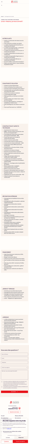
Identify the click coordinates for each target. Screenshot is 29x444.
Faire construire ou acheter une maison (13, 43)
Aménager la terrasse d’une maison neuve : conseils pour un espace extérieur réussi (14, 294)
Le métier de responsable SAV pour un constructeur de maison (12, 59)
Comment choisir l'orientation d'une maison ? (14, 88)
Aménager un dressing (9, 215)
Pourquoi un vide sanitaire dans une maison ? (14, 170)
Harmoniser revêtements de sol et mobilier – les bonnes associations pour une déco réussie (14, 226)
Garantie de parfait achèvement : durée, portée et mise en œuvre (13, 325)
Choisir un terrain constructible (11, 140)
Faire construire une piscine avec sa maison (14, 296)
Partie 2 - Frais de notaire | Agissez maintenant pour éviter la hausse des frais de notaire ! (14, 339)
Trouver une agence (20, 441)
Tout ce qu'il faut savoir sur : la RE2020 (12, 107)
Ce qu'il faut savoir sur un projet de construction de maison (12, 138)
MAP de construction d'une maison (12, 168)
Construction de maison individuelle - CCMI (13, 143)
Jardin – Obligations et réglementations (13, 298)
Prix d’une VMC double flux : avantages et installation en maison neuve (13, 102)
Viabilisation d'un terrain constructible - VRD (14, 174)
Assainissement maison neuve (11, 130)
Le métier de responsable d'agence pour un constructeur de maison (13, 57)
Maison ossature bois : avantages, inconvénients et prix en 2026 (11, 166)
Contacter (6, 441)
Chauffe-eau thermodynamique (11, 85)
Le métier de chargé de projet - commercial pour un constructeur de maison (14, 48)
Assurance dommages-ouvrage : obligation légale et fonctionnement (13, 323)
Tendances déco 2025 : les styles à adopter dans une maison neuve (13, 232)
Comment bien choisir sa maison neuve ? (13, 141)
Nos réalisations (4, 418)
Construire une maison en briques (11, 150)
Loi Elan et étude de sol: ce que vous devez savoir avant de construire (13, 320)
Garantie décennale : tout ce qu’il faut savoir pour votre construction (14, 328)
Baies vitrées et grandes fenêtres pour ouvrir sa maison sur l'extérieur (14, 217)
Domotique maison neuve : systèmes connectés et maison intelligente (12, 223)
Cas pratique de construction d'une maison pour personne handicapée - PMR (13, 135)
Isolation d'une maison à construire (12, 93)
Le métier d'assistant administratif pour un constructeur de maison (13, 45)
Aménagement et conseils (9, 16)
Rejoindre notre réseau (14, 412)
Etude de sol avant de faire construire (12, 151)
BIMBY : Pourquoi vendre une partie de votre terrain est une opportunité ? (14, 132)
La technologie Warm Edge (10, 94)
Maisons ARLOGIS (19, 415)
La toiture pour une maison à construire (13, 158)
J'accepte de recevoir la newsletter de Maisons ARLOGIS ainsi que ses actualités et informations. (14, 387)
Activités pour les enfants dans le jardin (13, 291)
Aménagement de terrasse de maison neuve (14, 292)
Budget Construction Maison (10, 257)
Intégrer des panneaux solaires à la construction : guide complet (12, 156)
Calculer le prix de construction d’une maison (14, 258)
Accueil (2, 16)
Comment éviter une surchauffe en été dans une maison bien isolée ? (14, 91)
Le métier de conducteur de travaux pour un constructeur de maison (14, 51)
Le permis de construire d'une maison (12, 333)
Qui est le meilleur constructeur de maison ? (14, 61)
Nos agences (18, 418)
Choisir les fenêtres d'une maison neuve (13, 87)
